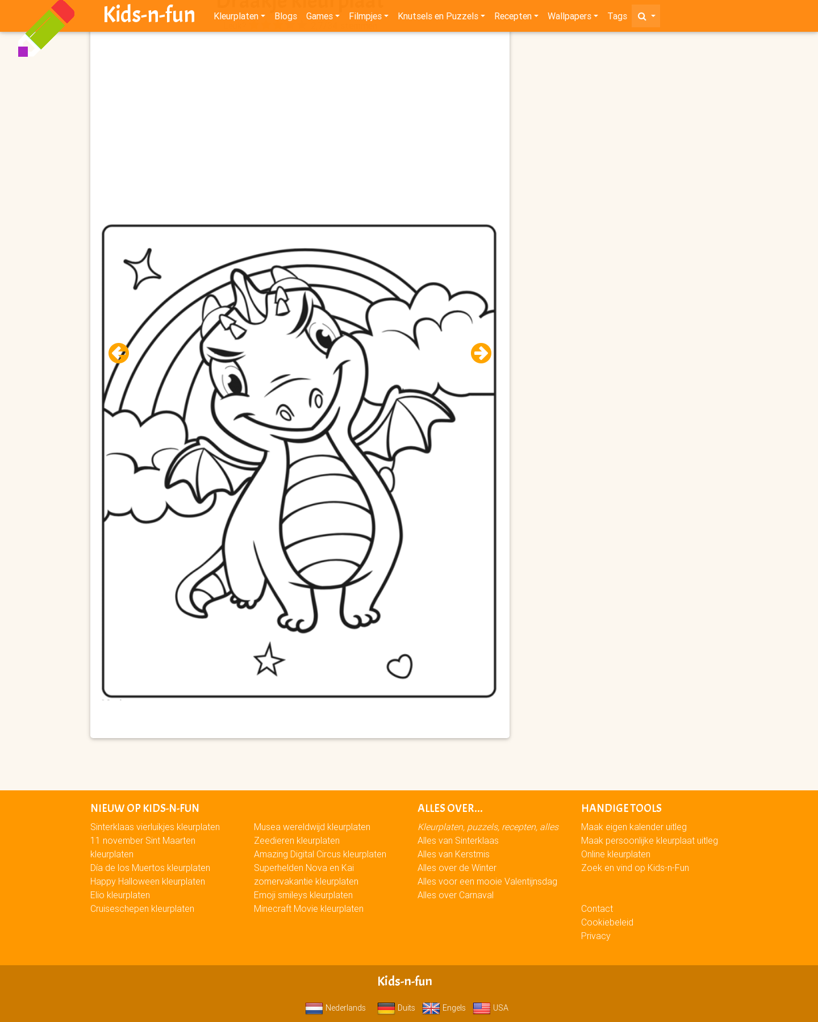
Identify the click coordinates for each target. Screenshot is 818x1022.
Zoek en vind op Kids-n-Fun (635, 867)
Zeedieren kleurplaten (297, 840)
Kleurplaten (236, 18)
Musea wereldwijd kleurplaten (312, 826)
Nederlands (335, 1008)
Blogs (285, 18)
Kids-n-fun (149, 17)
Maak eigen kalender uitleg (634, 826)
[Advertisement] (300, 114)
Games (319, 18)
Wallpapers (569, 18)
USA (490, 1008)
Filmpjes (365, 18)
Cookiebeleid (607, 922)
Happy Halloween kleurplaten (147, 881)
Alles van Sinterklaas (458, 840)
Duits (396, 1008)
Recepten (513, 18)
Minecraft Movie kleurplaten (309, 908)
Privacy (596, 935)
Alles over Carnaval (456, 894)
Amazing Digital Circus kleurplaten (320, 854)
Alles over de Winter (457, 867)
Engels (444, 1008)
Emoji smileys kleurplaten (303, 894)
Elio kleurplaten (120, 894)
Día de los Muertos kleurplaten (150, 867)
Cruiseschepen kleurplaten (142, 908)
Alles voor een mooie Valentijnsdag (487, 881)
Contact (597, 908)
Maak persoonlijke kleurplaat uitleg (649, 840)
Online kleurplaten (615, 854)
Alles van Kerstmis (454, 854)
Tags (617, 18)
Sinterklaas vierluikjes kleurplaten (155, 826)
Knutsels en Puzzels (438, 18)
